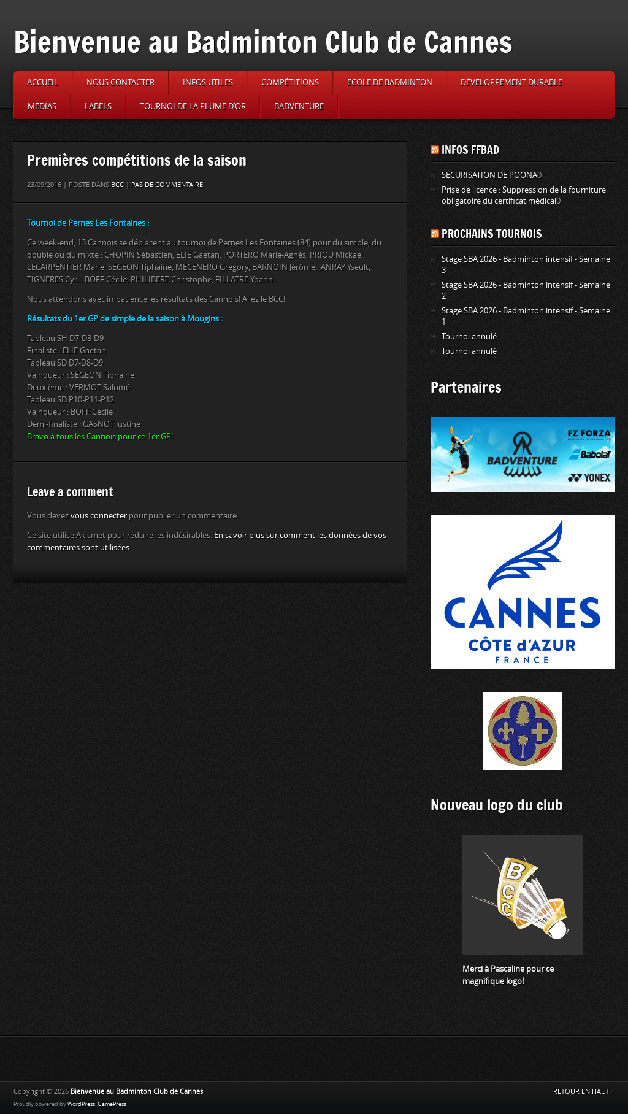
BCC (117, 185)
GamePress (112, 1104)
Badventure (299, 106)
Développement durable (511, 82)
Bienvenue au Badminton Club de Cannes (263, 41)
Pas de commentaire (167, 185)
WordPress (81, 1104)
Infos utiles (208, 82)
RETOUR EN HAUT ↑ (584, 1092)
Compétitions (290, 82)
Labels (98, 106)
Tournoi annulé (469, 336)
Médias (42, 106)
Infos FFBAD (470, 149)
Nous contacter (120, 82)
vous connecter (99, 515)
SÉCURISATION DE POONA (489, 175)
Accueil (42, 82)
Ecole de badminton (389, 82)
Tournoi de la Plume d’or (193, 106)
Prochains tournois (492, 233)
